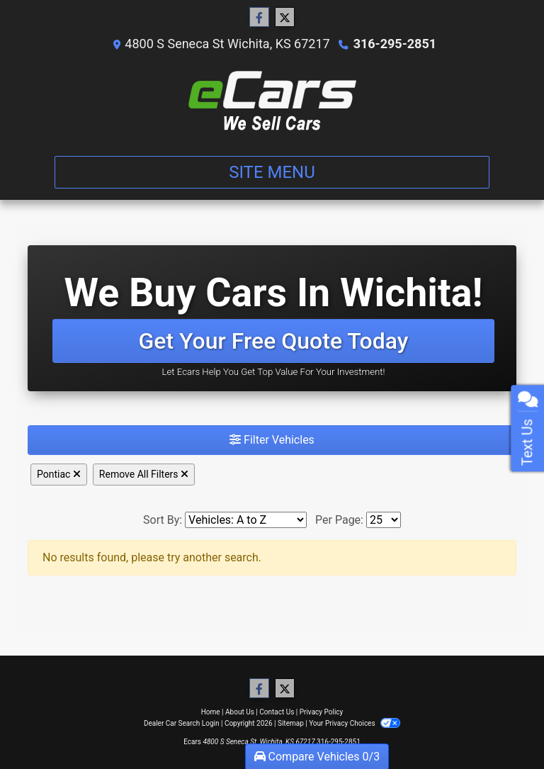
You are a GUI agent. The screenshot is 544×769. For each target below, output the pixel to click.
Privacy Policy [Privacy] (322, 712)
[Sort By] (246, 520)
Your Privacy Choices (354, 723)
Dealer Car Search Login (182, 723)
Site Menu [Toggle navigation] (272, 172)
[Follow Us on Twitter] (285, 17)
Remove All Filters (143, 474)
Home (210, 712)
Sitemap (291, 723)
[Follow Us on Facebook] (259, 17)
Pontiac (59, 474)
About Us (239, 712)
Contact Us (276, 712)
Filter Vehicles (272, 440)
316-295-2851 (394, 43)
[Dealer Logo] (272, 101)
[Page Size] (383, 520)
